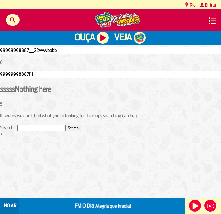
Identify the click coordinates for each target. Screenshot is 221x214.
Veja (123, 37)
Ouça (85, 37)
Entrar (210, 4)
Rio (192, 4)
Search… (8, 127)
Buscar (13, 20)
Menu (212, 21)
